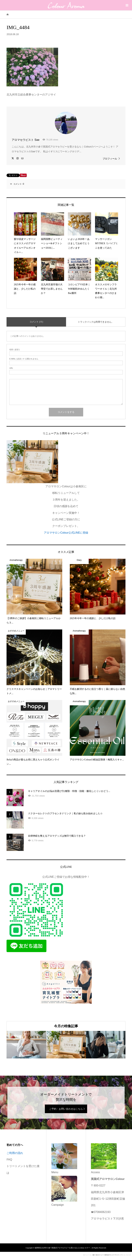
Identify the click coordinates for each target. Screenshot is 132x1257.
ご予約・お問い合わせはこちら (66, 1108)
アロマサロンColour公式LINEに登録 (66, 532)
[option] (26, 1045)
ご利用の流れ (15, 1153)
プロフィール (110, 158)
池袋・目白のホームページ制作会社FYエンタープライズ (105, 1254)
